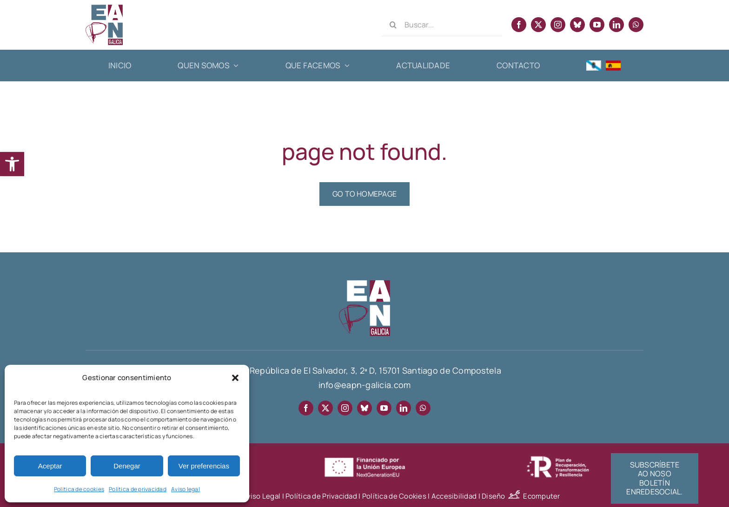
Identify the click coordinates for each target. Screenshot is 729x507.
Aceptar (50, 466)
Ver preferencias (204, 466)
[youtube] (597, 24)
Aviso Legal (261, 496)
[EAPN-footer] (364, 284)
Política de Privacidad (321, 496)
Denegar (126, 466)
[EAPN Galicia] (104, 8)
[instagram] (557, 24)
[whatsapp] (636, 24)
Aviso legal (185, 489)
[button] (12, 164)
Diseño (502, 496)
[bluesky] (577, 24)
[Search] (392, 24)
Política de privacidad (137, 489)
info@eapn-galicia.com (364, 384)
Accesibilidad (454, 496)
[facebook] (518, 24)
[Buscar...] (441, 24)
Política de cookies (79, 489)
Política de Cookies (394, 496)
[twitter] (538, 24)
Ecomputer (541, 496)
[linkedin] (616, 24)
